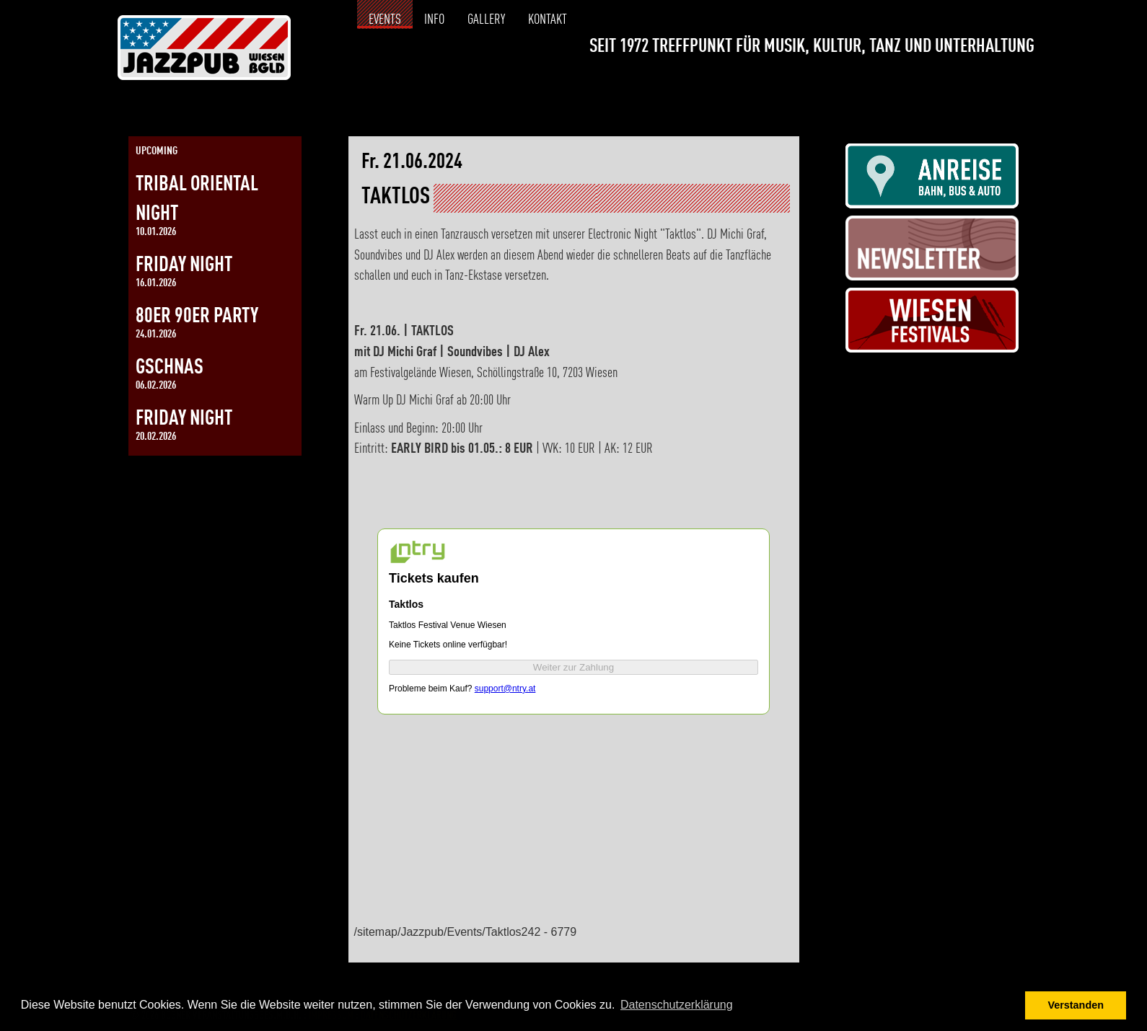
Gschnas (169, 368)
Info (434, 20)
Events (385, 20)
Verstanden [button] (1075, 1005)
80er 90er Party (197, 316)
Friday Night (184, 265)
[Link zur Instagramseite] (997, 83)
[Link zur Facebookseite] (971, 83)
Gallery (486, 20)
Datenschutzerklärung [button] (676, 1005)
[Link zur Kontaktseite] (1022, 83)
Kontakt (547, 20)
